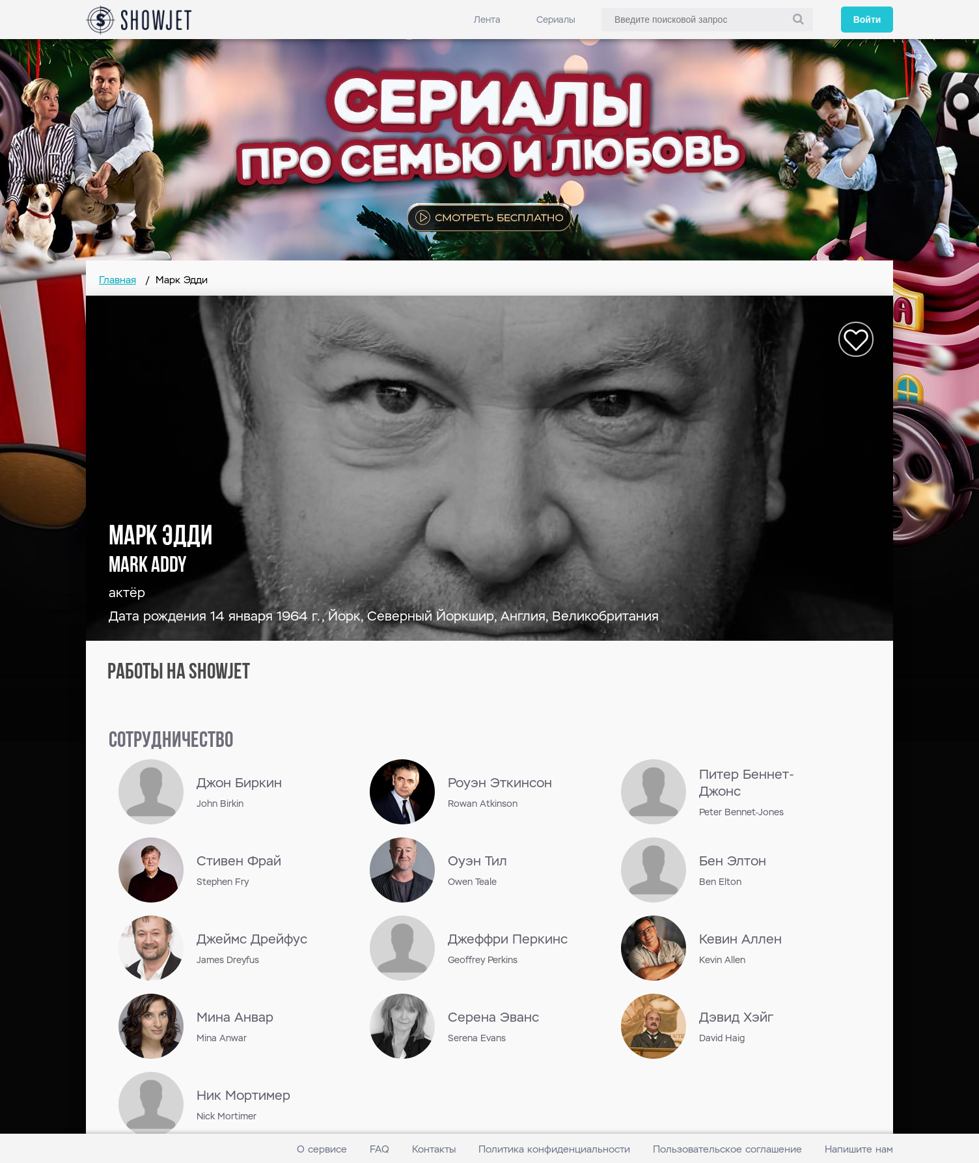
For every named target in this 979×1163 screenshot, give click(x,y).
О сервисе (322, 1149)
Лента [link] (487, 19)
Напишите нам (859, 1149)
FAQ (379, 1149)
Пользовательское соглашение (727, 1149)
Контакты (434, 1149)
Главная (117, 279)
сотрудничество (171, 741)
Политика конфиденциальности (554, 1149)
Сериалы (555, 19)
